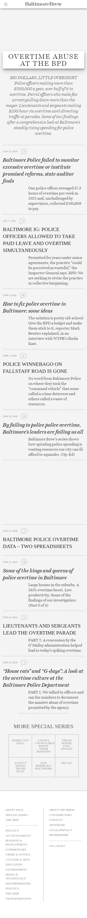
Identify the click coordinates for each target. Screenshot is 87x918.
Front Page (14, 810)
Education (14, 864)
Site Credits (57, 846)
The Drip (12, 820)
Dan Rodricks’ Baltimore (43, 765)
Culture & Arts (18, 859)
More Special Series (44, 726)
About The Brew (62, 810)
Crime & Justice (18, 854)
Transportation (18, 898)
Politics (12, 830)
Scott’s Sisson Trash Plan (20, 767)
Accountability (18, 835)
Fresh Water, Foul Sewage (67, 744)
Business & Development (16, 842)
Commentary (16, 849)
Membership (58, 835)
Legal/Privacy (60, 830)
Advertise (57, 825)
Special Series (17, 815)
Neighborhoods (18, 883)
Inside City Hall (20, 742)
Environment (16, 869)
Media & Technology (16, 876)
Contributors (60, 815)
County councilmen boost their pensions (45, 746)
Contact (56, 820)
